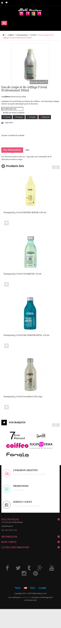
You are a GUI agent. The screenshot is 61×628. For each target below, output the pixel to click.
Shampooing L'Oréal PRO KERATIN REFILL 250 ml (26, 335)
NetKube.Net (26, 597)
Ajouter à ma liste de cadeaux (6, 223)
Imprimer (9, 122)
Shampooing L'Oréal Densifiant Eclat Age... (24, 396)
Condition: (6, 97)
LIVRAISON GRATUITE (25, 470)
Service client (22, 502)
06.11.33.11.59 (11, 530)
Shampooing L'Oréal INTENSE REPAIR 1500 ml (25, 212)
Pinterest (44, 117)
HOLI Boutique (10, 519)
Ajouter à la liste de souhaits (12, 135)
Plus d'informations (12, 150)
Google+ (31, 117)
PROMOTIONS (20, 486)
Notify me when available (14, 113)
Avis (27, 150)
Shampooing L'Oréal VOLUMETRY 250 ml (23, 274)
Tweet (6, 117)
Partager (18, 117)
